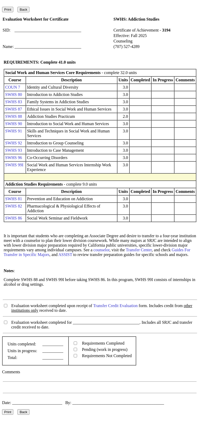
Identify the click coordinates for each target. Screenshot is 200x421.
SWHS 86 (13, 218)
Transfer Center (139, 250)
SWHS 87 (13, 109)
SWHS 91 (13, 131)
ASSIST (65, 254)
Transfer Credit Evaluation (115, 305)
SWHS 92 (13, 143)
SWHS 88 (13, 116)
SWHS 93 (13, 150)
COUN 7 (12, 87)
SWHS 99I (14, 165)
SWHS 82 (13, 206)
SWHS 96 (13, 157)
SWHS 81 (13, 199)
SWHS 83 (13, 102)
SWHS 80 (13, 94)
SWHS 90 (13, 123)
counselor (101, 250)
